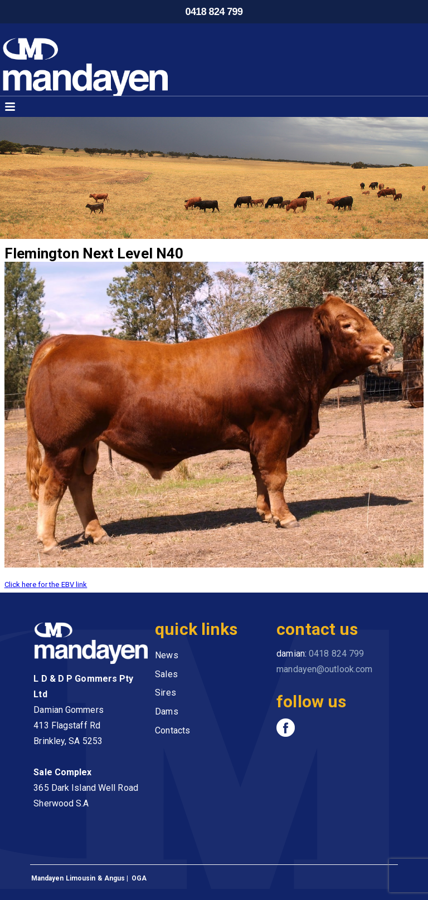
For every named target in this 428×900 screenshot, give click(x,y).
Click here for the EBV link (45, 584)
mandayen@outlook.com (324, 669)
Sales (166, 674)
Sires (165, 692)
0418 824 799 (214, 12)
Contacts (172, 730)
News (166, 655)
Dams (166, 711)
